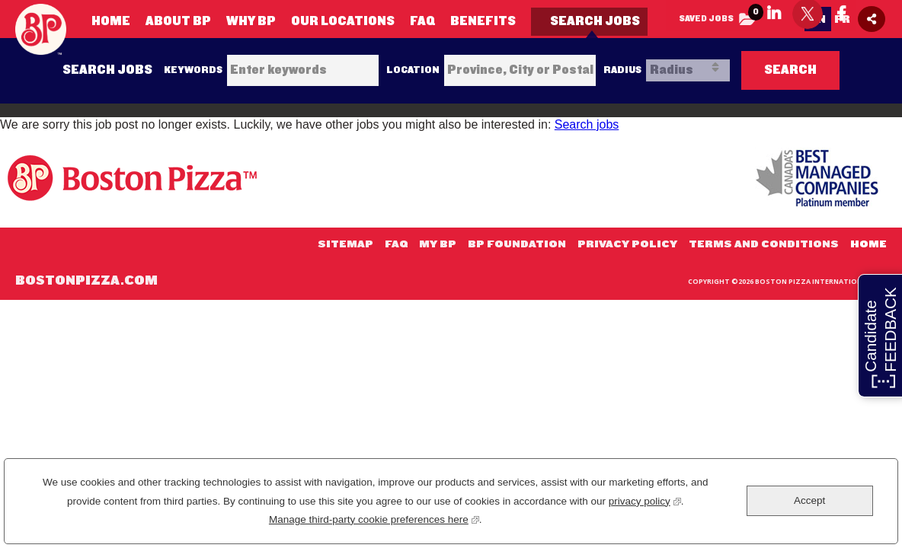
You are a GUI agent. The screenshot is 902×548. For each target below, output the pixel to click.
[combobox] (520, 70)
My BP (437, 244)
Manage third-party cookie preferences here (374, 518)
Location (413, 70)
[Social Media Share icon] (871, 19)
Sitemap (345, 244)
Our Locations (343, 21)
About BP (178, 21)
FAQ (422, 21)
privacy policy (645, 499)
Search (790, 70)
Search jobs (587, 124)
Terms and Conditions (764, 244)
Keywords (193, 70)
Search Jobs (595, 21)
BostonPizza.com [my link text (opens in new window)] (86, 280)
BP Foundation (517, 244)
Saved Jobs (721, 14)
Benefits (483, 21)
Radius (622, 70)
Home (110, 21)
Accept (809, 500)
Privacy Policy (627, 244)
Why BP (251, 21)
